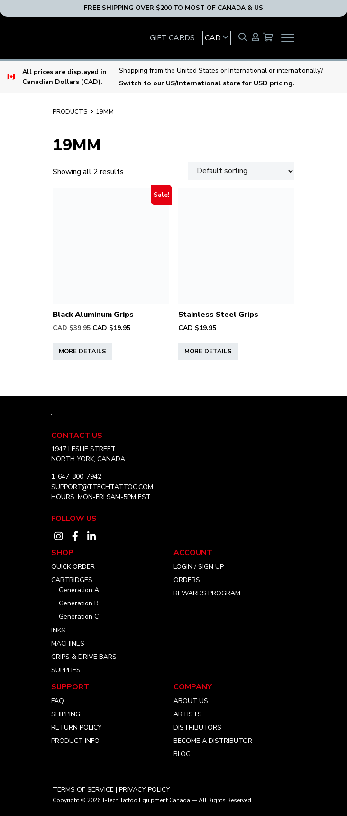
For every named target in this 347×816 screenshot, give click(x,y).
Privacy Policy (144, 789)
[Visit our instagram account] (58, 536)
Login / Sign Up (199, 566)
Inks (58, 630)
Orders (187, 579)
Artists (188, 714)
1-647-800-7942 (76, 476)
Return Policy (76, 727)
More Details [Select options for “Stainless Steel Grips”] (208, 351)
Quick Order (73, 566)
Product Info (75, 740)
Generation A (79, 589)
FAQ (57, 700)
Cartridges (71, 579)
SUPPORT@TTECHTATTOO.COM (102, 486)
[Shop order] (241, 171)
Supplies (66, 670)
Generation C (79, 616)
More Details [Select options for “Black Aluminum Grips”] (82, 351)
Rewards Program (207, 593)
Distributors (197, 727)
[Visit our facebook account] (75, 536)
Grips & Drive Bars (84, 656)
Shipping (65, 714)
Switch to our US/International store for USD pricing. (206, 83)
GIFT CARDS (172, 38)
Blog (182, 754)
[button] (216, 38)
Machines (67, 643)
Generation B (79, 603)
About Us (191, 700)
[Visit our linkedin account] (91, 536)
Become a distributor (213, 740)
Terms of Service (83, 789)
